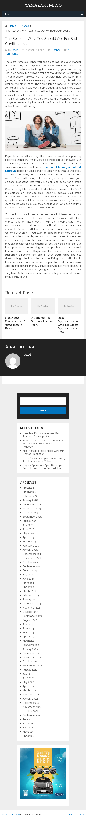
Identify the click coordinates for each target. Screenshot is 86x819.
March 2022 (29, 690)
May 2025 (28, 533)
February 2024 (31, 595)
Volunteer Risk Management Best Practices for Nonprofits (41, 435)
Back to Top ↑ (76, 814)
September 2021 (32, 715)
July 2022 (28, 673)
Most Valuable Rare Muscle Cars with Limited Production (43, 452)
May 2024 (28, 582)
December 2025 (32, 504)
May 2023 (28, 632)
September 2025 (32, 516)
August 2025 (30, 520)
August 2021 (30, 719)
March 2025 (29, 541)
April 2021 (28, 735)
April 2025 (28, 537)
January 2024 (30, 599)
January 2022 (30, 698)
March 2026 (29, 491)
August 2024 (30, 570)
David (15, 50)
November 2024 (32, 558)
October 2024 (31, 562)
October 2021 (30, 711)
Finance (56, 50)
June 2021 (28, 727)
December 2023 (32, 603)
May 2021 (28, 731)
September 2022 (32, 665)
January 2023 (30, 649)
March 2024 (29, 591)
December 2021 (32, 702)
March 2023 (29, 640)
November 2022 (32, 657)
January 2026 (30, 500)
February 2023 (31, 644)
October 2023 (30, 611)
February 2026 (31, 496)
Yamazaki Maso (43, 5)
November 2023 (32, 607)
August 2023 (30, 620)
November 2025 (32, 508)
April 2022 (28, 686)
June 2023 (28, 628)
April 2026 (28, 487)
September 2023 (32, 616)
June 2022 (28, 678)
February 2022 (31, 694)
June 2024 (28, 578)
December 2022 (32, 653)
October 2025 (30, 512)
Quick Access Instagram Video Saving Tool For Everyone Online (44, 460)
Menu (6, 14)
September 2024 (32, 566)
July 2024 (28, 574)
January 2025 (30, 549)
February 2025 (31, 545)
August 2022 (30, 669)
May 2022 (28, 682)
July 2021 (28, 723)
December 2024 (32, 553)
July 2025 (28, 525)
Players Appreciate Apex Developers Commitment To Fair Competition (43, 467)
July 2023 (28, 624)
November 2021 (32, 707)
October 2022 (30, 661)
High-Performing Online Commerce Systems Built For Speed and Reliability (43, 443)
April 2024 (28, 587)
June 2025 (28, 529)
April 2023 (28, 636)
